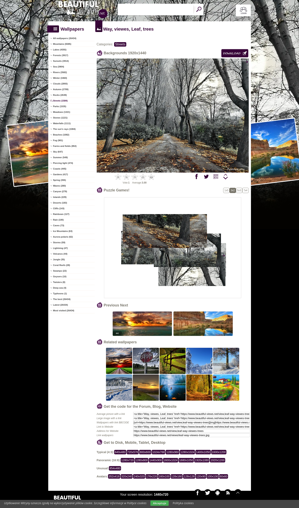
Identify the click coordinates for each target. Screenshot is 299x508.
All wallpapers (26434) (64, 38)
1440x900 (155, 460)
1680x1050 (186, 460)
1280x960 (172, 452)
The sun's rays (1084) (64, 129)
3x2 (233, 190)
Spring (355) (59, 180)
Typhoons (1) (60, 293)
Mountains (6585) (62, 44)
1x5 (226, 190)
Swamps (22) (60, 271)
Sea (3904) (58, 66)
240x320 (139, 476)
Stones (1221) (60, 117)
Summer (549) (60, 157)
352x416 (114, 476)
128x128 (189, 476)
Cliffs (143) (58, 208)
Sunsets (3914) (61, 61)
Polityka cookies (183, 503)
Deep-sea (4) (59, 288)
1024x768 (158, 452)
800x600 (145, 452)
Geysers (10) (59, 276)
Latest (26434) (60, 305)
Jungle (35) (59, 259)
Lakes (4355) (59, 49)
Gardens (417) (60, 174)
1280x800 (141, 460)
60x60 (223, 476)
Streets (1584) (60, 100)
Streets (120, 44)
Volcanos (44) (60, 254)
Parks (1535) (59, 106)
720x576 (132, 452)
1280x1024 (187, 452)
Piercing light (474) (63, 163)
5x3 (239, 190)
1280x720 (127, 460)
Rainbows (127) (61, 214)
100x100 (212, 476)
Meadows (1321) (61, 112)
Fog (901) (58, 140)
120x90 (201, 476)
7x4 (245, 190)
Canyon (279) (60, 191)
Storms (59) (59, 242)
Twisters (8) (59, 282)
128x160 (176, 476)
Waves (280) (59, 186)
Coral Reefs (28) (61, 265)
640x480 (120, 452)
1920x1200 (217, 460)
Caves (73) (58, 225)
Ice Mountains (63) (63, 231)
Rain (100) (58, 220)
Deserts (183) (60, 203)
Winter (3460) (60, 78)
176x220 (151, 476)
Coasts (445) (59, 169)
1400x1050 (203, 452)
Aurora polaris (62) (63, 237)
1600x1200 (219, 452)
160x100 (164, 476)
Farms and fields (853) (65, 146)
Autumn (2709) (61, 89)
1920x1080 (202, 460)
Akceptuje (159, 503)
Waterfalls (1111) (62, 123)
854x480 (114, 468)
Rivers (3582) (60, 72)
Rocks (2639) (60, 95)
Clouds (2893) (60, 83)
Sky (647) (58, 151)
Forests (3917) (60, 55)
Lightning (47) (60, 248)
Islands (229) (60, 197)
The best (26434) (62, 299)
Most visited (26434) (63, 310)
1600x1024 (171, 460)
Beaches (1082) (61, 134)
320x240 (126, 476)
